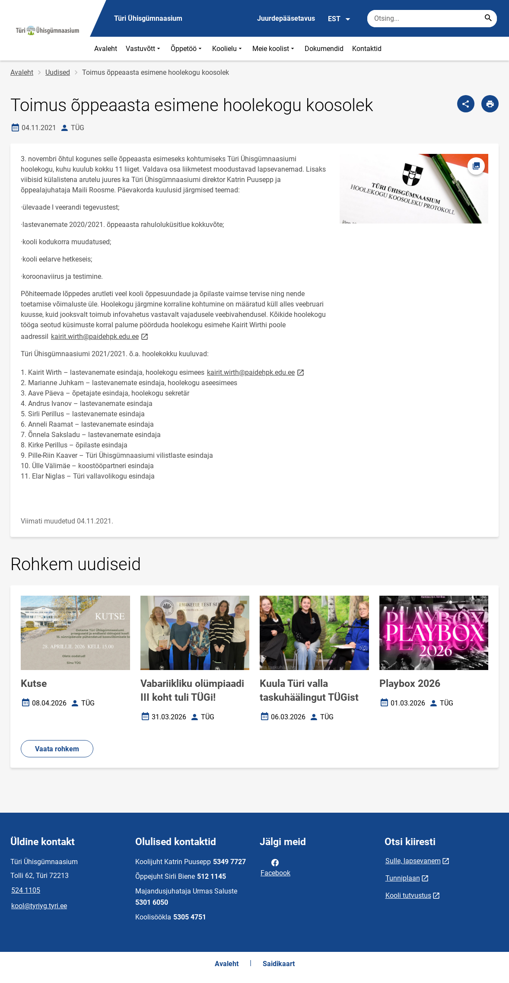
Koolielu (228, 49)
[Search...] (488, 18)
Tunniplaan (402, 878)
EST (339, 19)
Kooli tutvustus (408, 895)
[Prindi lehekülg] (490, 103)
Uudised (57, 72)
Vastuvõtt (144, 49)
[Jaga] (465, 103)
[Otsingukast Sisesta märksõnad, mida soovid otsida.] (432, 18)
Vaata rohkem (57, 749)
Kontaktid (367, 49)
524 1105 (25, 890)
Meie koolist (274, 49)
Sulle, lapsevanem (413, 861)
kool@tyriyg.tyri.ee (39, 906)
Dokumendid (324, 49)
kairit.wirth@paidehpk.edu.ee (100, 336)
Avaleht (105, 49)
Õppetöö (187, 49)
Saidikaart (279, 964)
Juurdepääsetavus (286, 18)
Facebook (275, 867)
